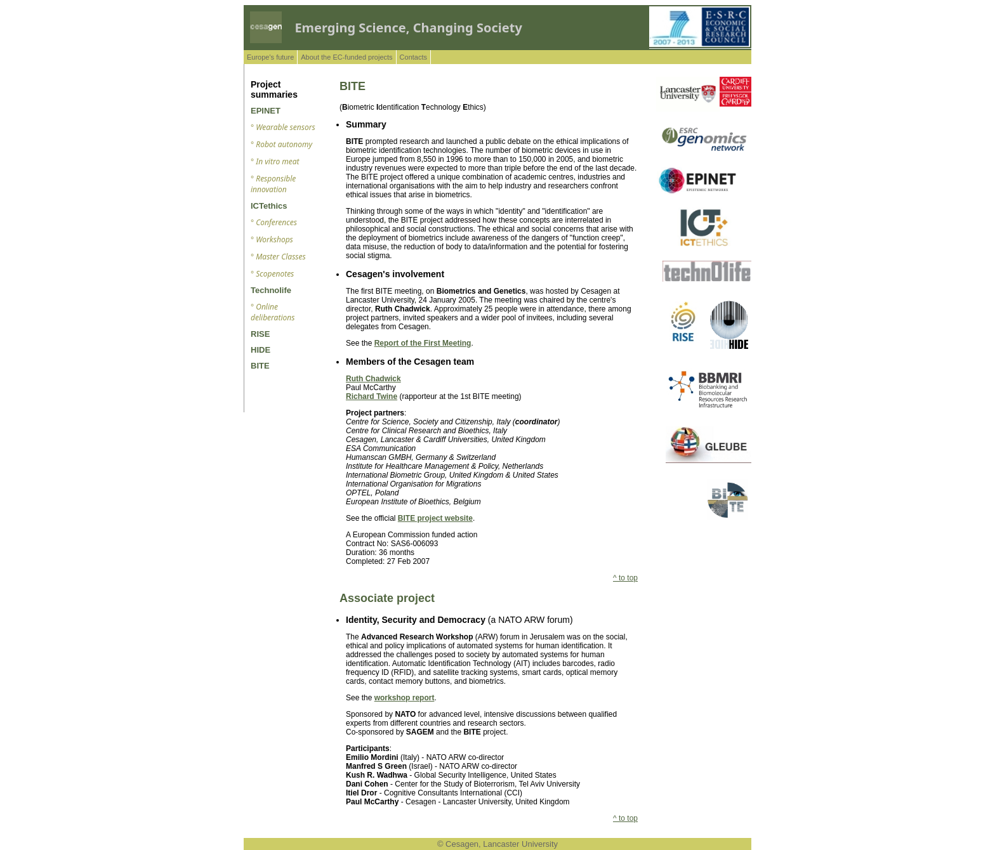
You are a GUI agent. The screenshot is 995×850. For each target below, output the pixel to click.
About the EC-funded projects (346, 57)
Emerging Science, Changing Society (408, 27)
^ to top (625, 577)
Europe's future (270, 57)
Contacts (413, 57)
